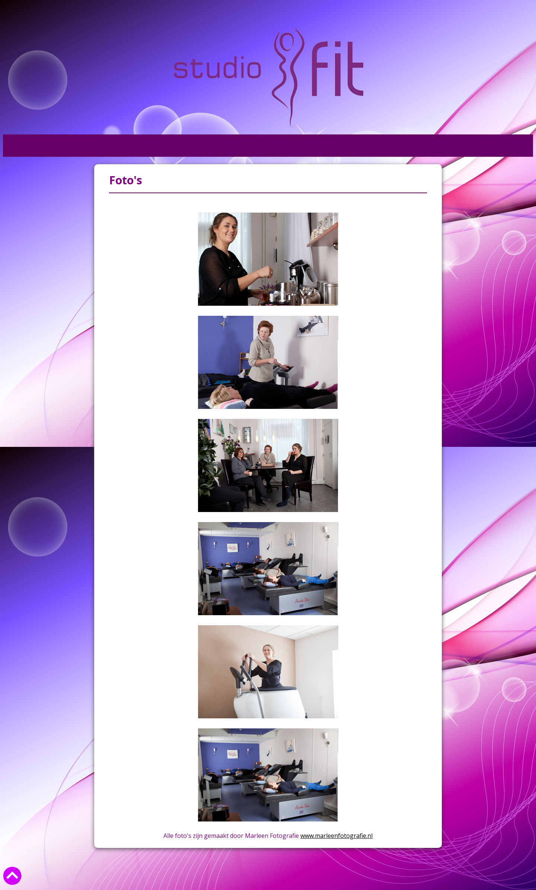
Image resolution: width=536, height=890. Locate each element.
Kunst (217, 145)
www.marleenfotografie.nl (336, 836)
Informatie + (134, 145)
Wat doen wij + (72, 145)
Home (21, 145)
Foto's (181, 145)
